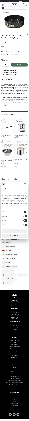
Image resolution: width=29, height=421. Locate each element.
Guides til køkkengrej (14, 376)
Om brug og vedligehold (14, 378)
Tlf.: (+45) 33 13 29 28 (14, 325)
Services (14, 401)
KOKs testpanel (14, 372)
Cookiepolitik (14, 355)
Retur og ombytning (14, 348)
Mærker (14, 367)
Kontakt (14, 395)
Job (14, 399)
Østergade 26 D (14, 302)
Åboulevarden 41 (14, 306)
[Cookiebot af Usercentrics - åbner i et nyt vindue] (21, 184)
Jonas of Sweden (3, 166)
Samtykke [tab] (5, 188)
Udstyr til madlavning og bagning (14, 380)
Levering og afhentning (14, 346)
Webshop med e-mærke (14, 340)
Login (14, 410)
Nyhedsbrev (14, 374)
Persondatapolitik (14, 353)
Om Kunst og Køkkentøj (14, 397)
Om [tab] (24, 188)
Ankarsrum (17, 142)
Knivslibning (14, 369)
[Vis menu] (3, 4)
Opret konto (14, 407)
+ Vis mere (3, 105)
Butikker (14, 342)
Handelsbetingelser (14, 351)
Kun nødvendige (14, 235)
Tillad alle (14, 231)
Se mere (20, 1)
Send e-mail (14, 329)
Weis (16, 166)
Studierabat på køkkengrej (14, 384)
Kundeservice (14, 344)
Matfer (2, 142)
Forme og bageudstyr (6, 12)
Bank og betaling (14, 405)
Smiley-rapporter (14, 403)
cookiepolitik (17, 206)
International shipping (14, 357)
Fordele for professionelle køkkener (14, 382)
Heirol (2, 46)
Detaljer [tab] (14, 188)
